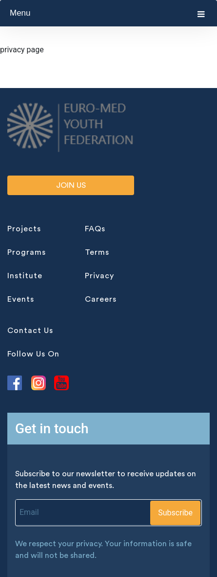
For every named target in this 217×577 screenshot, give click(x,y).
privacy (99, 276)
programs (26, 252)
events (20, 299)
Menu (107, 13)
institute (24, 276)
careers (101, 299)
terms (97, 252)
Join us (71, 185)
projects (24, 229)
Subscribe (175, 512)
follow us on (33, 354)
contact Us (30, 330)
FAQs (95, 229)
